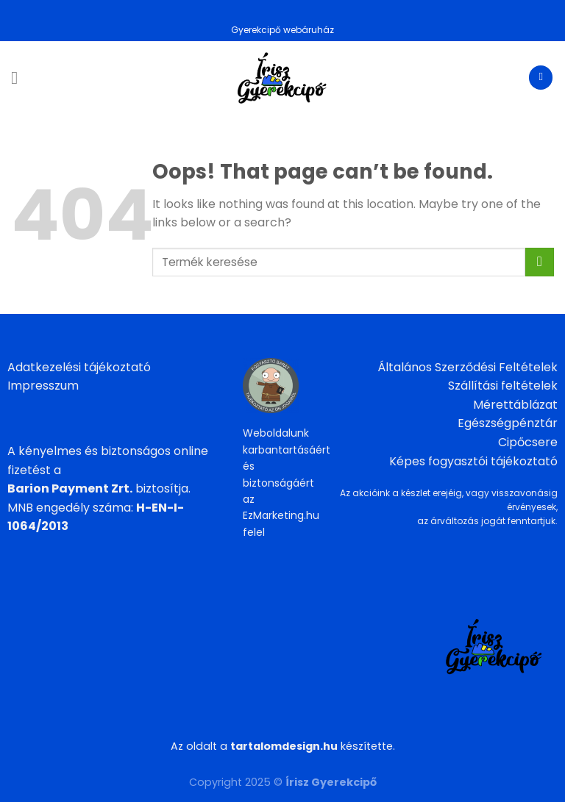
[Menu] (20, 78)
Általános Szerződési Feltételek (467, 367)
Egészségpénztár (508, 423)
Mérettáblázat (515, 404)
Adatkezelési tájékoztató (79, 367)
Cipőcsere (528, 442)
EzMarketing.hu (281, 515)
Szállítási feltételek (503, 385)
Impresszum (43, 385)
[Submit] (539, 262)
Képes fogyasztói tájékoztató (473, 461)
